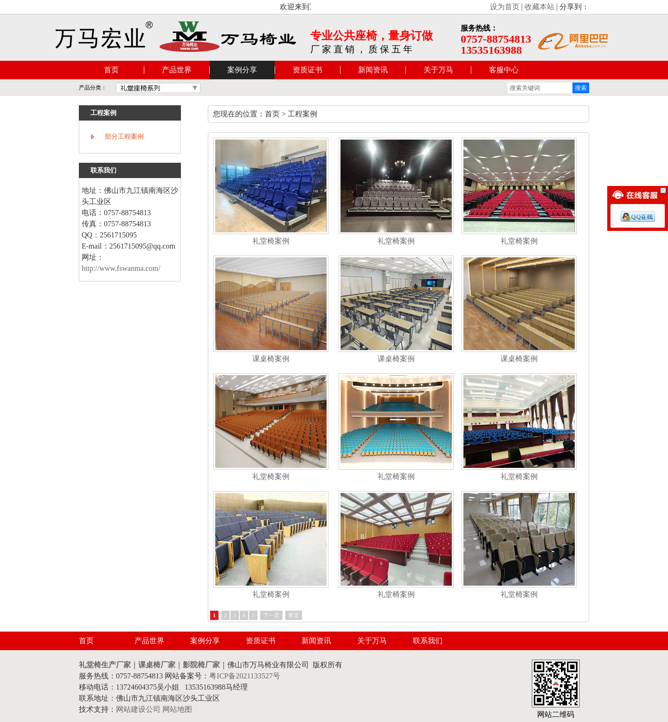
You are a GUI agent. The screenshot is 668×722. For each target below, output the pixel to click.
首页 (111, 70)
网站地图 (177, 709)
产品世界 (177, 70)
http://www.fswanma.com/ (121, 268)
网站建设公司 (138, 709)
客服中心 (504, 70)
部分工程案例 (124, 136)
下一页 (271, 615)
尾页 (293, 615)
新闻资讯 (373, 70)
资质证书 (307, 70)
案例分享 (242, 70)
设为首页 (505, 7)
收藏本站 (539, 7)
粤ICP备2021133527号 (244, 676)
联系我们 (428, 641)
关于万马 (438, 70)
